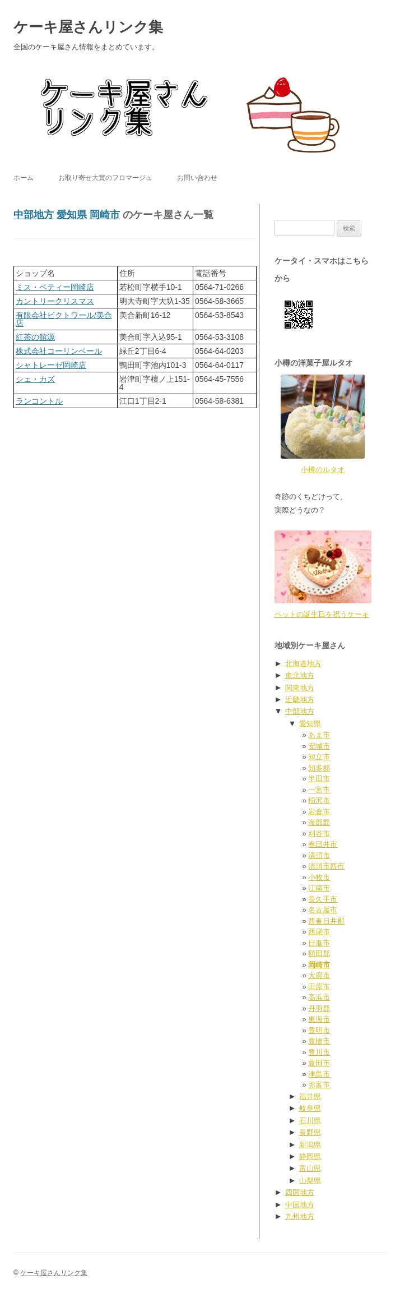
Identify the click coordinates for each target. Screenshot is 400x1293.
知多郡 (319, 768)
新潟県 (310, 1144)
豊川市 (319, 1052)
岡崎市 (105, 214)
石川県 (310, 1120)
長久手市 (322, 899)
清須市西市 (326, 866)
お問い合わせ (197, 178)
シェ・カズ (35, 379)
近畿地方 (299, 699)
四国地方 (299, 1192)
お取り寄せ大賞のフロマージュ (105, 178)
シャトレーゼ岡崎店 (51, 365)
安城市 (319, 746)
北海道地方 (303, 663)
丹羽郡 (319, 1008)
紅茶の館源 (35, 337)
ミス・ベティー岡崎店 (55, 287)
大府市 (319, 975)
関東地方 (299, 688)
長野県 (310, 1132)
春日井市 (322, 844)
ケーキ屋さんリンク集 (88, 27)
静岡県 (310, 1156)
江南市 (319, 888)
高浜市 (319, 997)
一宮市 (319, 790)
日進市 (319, 943)
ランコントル (39, 400)
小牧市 (319, 877)
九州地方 (299, 1216)
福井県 (310, 1096)
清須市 (319, 855)
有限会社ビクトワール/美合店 (64, 319)
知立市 (319, 756)
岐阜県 (310, 1108)
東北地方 (299, 675)
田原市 (319, 986)
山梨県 (310, 1180)
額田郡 (319, 953)
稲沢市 (319, 800)
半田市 (319, 778)
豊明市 (319, 1030)
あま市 (319, 735)
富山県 (310, 1168)
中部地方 (33, 214)
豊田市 (319, 1063)
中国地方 (299, 1204)
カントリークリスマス (55, 301)
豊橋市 (319, 1041)
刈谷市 (319, 833)
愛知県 (72, 214)
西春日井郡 (326, 921)
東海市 (319, 1019)
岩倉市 (319, 811)
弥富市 (319, 1084)
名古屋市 (322, 910)
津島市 (319, 1074)
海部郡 (319, 822)
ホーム (23, 178)
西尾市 (319, 931)
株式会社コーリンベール (59, 351)
